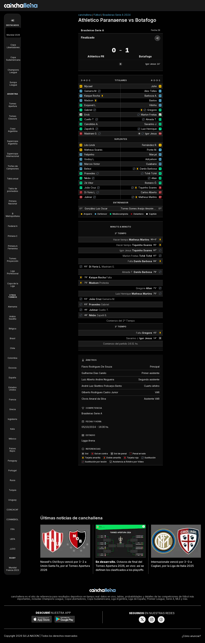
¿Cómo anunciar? (191, 636)
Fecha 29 (155, 30)
